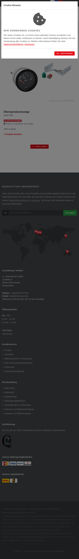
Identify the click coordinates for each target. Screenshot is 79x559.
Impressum (29, 44)
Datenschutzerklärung (13, 44)
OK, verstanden (64, 53)
